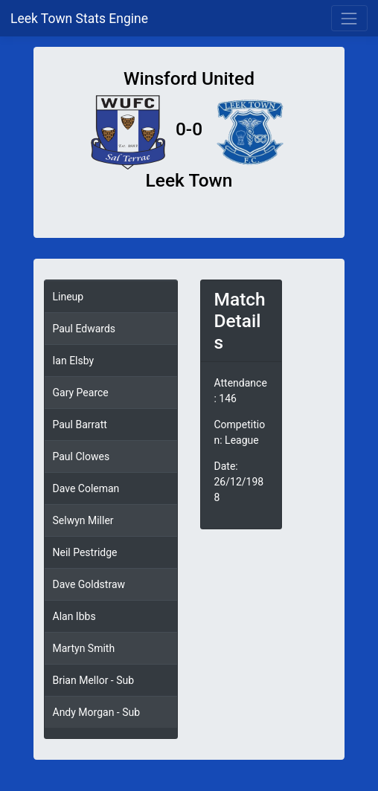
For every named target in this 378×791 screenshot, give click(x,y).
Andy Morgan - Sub (97, 712)
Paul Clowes (81, 456)
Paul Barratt (80, 424)
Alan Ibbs (74, 616)
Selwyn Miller (83, 520)
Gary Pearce (81, 392)
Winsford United (189, 78)
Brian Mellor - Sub (94, 680)
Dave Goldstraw (89, 584)
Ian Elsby (73, 361)
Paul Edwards (84, 329)
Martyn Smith (84, 648)
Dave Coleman (86, 488)
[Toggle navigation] (349, 18)
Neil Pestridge (85, 552)
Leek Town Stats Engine (80, 18)
